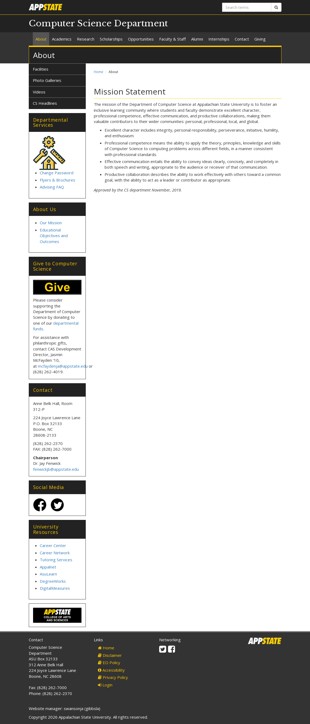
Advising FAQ (52, 187)
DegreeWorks (53, 581)
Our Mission (51, 222)
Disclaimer (110, 655)
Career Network (55, 552)
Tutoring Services (56, 559)
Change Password (56, 172)
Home (98, 72)
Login (105, 684)
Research (85, 39)
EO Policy (109, 662)
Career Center (53, 545)
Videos (39, 92)
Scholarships (111, 39)
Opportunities (141, 39)
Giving (260, 39)
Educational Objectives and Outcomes (54, 235)
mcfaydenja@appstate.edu (63, 366)
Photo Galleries (47, 80)
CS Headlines (45, 103)
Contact (242, 39)
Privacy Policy (113, 677)
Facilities (40, 69)
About (41, 39)
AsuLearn (48, 574)
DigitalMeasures (55, 588)
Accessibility (111, 670)
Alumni (197, 39)
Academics (62, 39)
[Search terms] (246, 7)
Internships (218, 39)
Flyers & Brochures (57, 180)
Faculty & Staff (172, 39)
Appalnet (48, 567)
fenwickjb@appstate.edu (56, 469)
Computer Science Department (98, 23)
